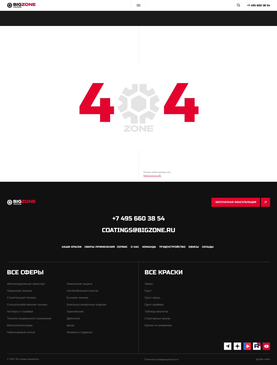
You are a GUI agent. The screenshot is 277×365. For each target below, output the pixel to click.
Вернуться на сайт (152, 175)
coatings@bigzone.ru (138, 230)
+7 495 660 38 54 (258, 5)
